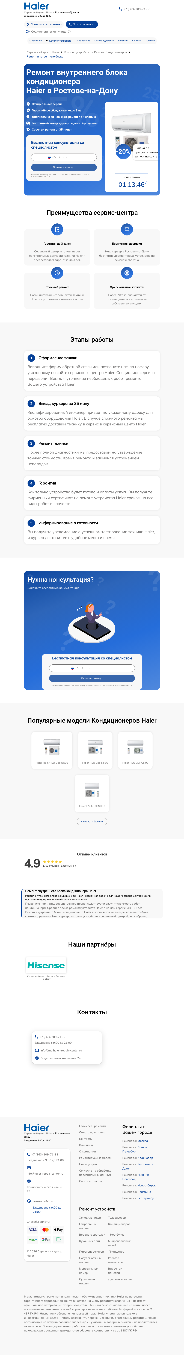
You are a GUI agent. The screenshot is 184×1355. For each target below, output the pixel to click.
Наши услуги (88, 1164)
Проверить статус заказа (44, 24)
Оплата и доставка (104, 40)
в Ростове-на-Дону (66, 12)
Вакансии (123, 40)
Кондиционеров (119, 1224)
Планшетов (116, 1251)
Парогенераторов (91, 1251)
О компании (35, 40)
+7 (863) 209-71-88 (136, 9)
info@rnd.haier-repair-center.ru (58, 1050)
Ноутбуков (117, 1234)
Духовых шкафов (120, 1279)
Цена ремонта (83, 40)
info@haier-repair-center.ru (45, 1170)
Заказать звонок (81, 24)
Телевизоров (117, 1217)
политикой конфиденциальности (117, 685)
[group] (46, 969)
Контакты (137, 40)
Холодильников (90, 1217)
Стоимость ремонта (92, 1126)
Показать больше (92, 821)
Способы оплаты (90, 1181)
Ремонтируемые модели (95, 1158)
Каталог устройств (60, 40)
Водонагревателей (92, 1234)
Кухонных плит (89, 1241)
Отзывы (151, 40)
